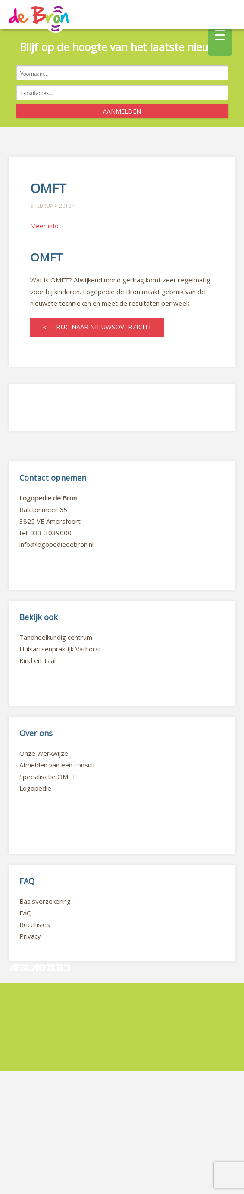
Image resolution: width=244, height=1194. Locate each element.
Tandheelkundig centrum (55, 637)
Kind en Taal (37, 660)
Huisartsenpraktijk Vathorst (60, 649)
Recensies (34, 924)
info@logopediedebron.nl (56, 544)
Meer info (44, 225)
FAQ (25, 913)
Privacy (30, 936)
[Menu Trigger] (220, 34)
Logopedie (35, 788)
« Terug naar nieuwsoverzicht (97, 326)
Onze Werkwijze (43, 753)
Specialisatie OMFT (47, 776)
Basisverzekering (45, 901)
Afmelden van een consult (57, 765)
